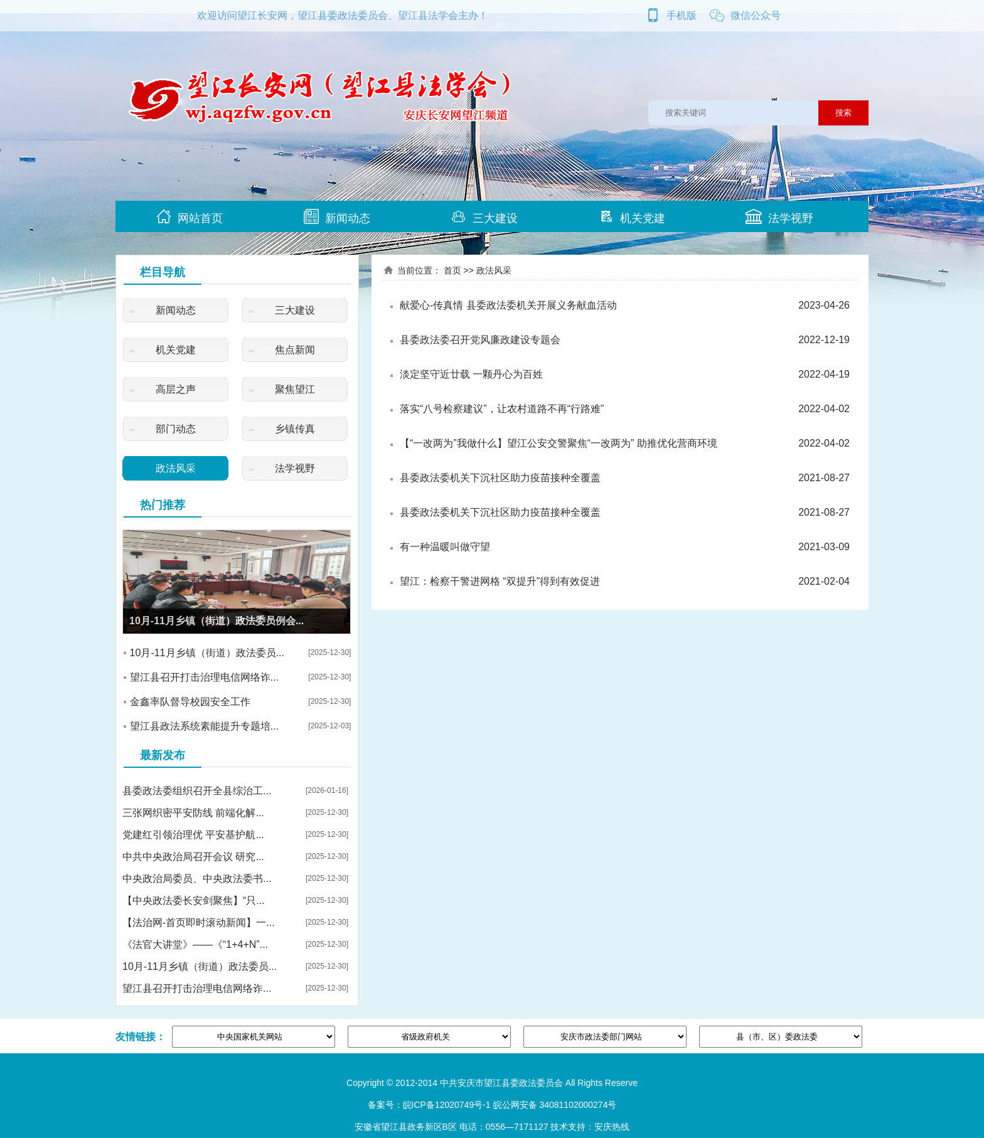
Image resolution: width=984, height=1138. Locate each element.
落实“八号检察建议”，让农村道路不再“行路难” (502, 408)
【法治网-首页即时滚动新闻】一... (198, 922)
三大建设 (484, 217)
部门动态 (176, 428)
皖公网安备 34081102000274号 (555, 1105)
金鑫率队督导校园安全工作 (190, 701)
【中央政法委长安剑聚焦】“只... (193, 900)
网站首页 (189, 217)
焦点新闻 (295, 349)
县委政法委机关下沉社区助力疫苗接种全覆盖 (500, 477)
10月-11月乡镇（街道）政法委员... (207, 652)
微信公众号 (745, 15)
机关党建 (632, 217)
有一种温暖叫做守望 (445, 546)
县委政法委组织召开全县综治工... (196, 790)
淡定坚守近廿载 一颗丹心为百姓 (471, 374)
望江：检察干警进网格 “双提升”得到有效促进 (500, 581)
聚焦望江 (295, 389)
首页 (452, 270)
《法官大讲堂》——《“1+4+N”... (195, 944)
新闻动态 (337, 217)
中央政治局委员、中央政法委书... (196, 878)
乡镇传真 (295, 428)
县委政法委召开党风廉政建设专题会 (480, 339)
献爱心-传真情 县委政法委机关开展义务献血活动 (508, 305)
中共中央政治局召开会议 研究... (193, 856)
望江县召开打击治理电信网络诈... (204, 677)
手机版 (671, 15)
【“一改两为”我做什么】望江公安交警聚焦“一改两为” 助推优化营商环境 (558, 443)
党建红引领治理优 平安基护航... (193, 834)
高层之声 (176, 389)
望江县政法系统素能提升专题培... (204, 726)
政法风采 (176, 468)
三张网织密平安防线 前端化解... (193, 812)
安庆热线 (611, 1127)
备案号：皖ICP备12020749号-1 (429, 1105)
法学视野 (779, 217)
